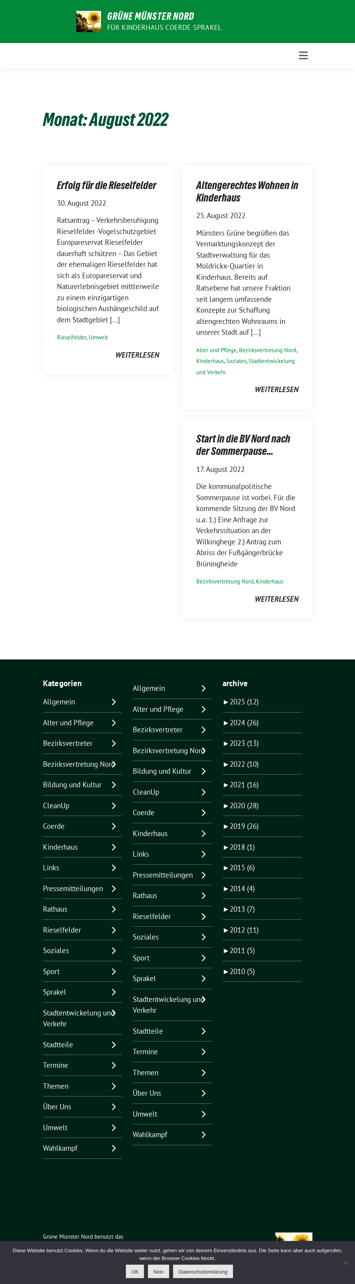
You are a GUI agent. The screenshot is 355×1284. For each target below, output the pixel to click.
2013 (242, 909)
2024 (244, 722)
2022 (244, 764)
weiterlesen (137, 355)
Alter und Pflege (216, 350)
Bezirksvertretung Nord (267, 350)
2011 (242, 950)
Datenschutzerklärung (202, 1272)
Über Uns (57, 1106)
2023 (244, 743)
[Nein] (345, 1263)
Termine (55, 1065)
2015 (242, 867)
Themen (56, 1086)
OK (135, 1272)
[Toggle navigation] (303, 55)
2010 (242, 971)
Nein (158, 1272)
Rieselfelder (71, 337)
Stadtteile (58, 1044)
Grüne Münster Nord (150, 16)
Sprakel (54, 992)
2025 (244, 701)
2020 (244, 805)
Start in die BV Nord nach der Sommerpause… (243, 444)
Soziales (236, 361)
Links (51, 867)
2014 (242, 888)
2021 (244, 784)
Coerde (54, 826)
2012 (244, 930)
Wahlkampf (60, 1148)
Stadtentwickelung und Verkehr (79, 1018)
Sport (51, 971)
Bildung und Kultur (72, 784)
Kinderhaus (210, 361)
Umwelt (98, 337)
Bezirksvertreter (68, 743)
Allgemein (59, 701)
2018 (242, 847)
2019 (244, 826)
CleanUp (56, 805)
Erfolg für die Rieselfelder (106, 185)
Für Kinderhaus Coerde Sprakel (164, 27)
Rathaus (55, 909)
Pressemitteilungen (73, 888)
